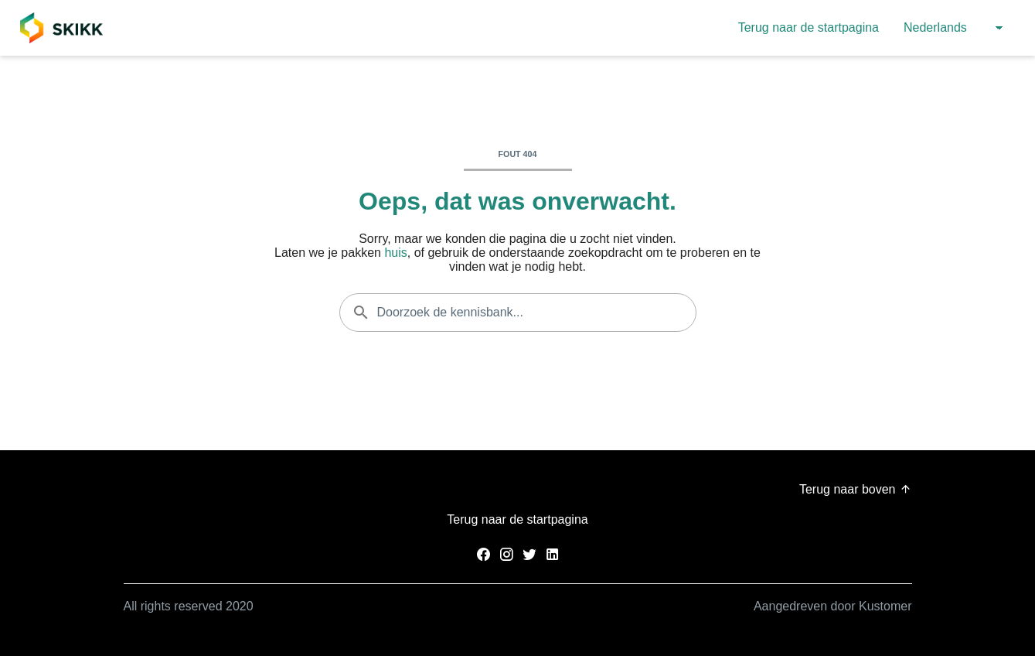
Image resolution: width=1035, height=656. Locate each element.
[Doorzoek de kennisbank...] (517, 312)
